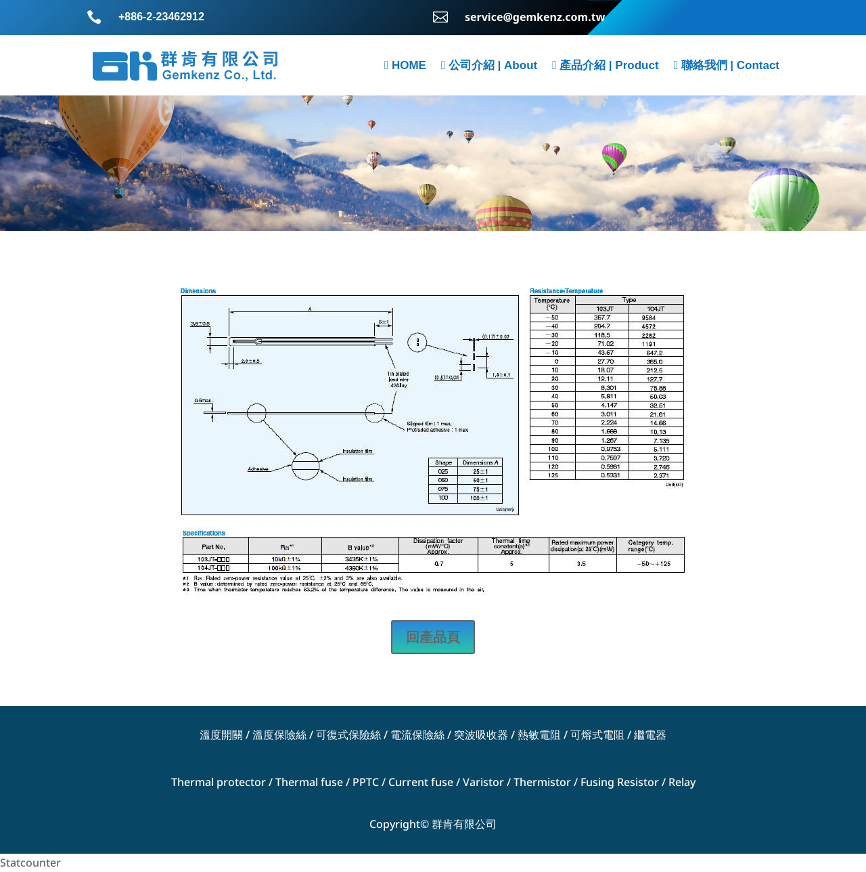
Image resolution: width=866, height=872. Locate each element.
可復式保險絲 (348, 734)
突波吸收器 (481, 734)
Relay (682, 782)
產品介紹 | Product (605, 65)
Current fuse (420, 782)
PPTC (365, 782)
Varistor (483, 782)
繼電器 (650, 734)
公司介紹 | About (489, 65)
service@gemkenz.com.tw (535, 16)
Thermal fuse (309, 782)
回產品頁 (433, 637)
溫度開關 (221, 734)
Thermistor (542, 782)
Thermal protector (218, 782)
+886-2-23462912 (161, 16)
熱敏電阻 (539, 734)
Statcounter (30, 862)
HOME (405, 65)
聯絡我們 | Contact (726, 65)
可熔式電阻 (597, 734)
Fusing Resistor (619, 782)
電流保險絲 (417, 734)
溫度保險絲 (279, 734)
